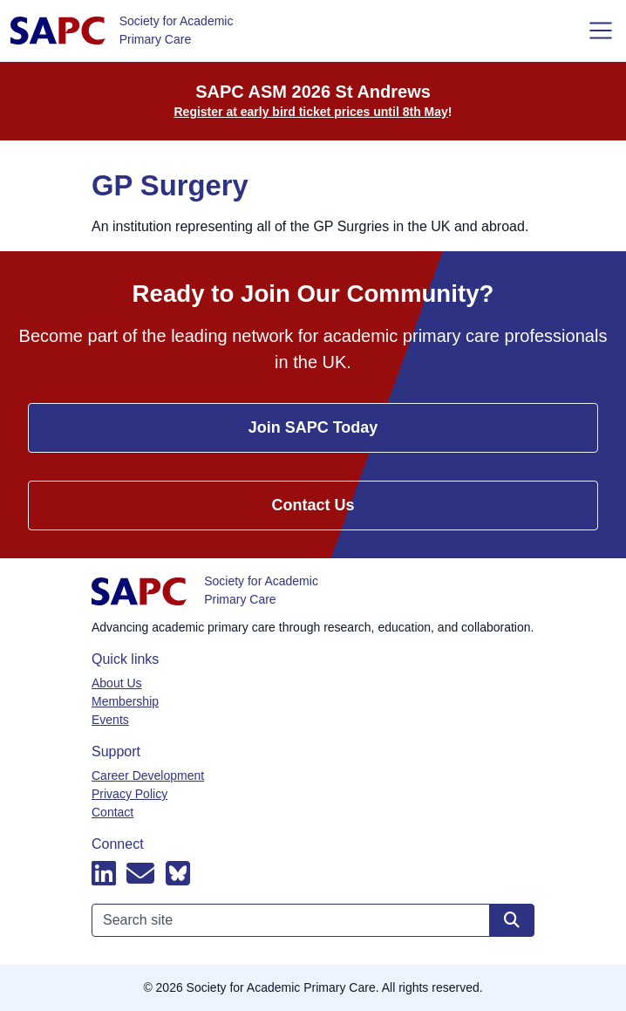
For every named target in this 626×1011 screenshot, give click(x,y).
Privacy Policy (129, 794)
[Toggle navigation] (601, 30)
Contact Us (312, 505)
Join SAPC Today (313, 427)
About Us (117, 683)
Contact (112, 812)
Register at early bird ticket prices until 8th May (311, 112)
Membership (125, 701)
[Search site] (511, 920)
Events (110, 720)
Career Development (148, 775)
